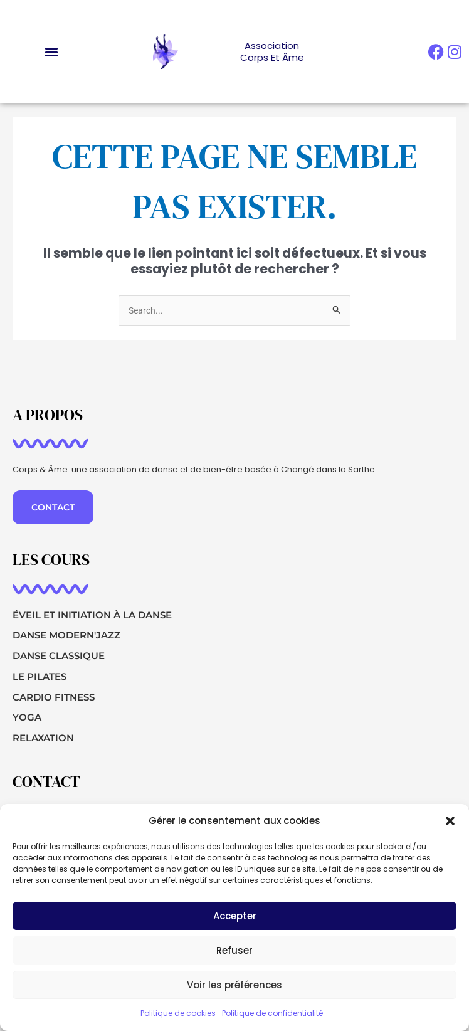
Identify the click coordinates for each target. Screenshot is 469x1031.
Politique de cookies (178, 1014)
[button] (450, 822)
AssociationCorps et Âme (272, 52)
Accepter (234, 917)
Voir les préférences (234, 986)
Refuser (234, 951)
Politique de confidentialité (272, 1014)
